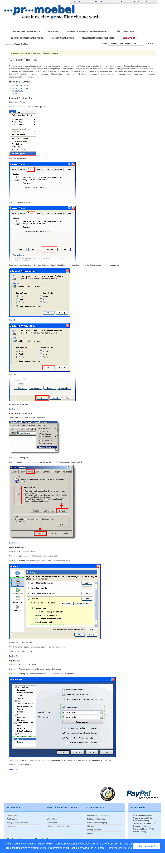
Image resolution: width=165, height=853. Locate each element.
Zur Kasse (138, 2)
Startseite (9, 44)
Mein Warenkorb (123, 2)
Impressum (11, 826)
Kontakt (90, 833)
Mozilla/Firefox (18, 91)
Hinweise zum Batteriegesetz (58, 826)
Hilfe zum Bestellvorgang (97, 823)
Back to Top (13, 409)
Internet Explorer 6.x (20, 88)
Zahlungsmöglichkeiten (96, 819)
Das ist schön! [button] (147, 846)
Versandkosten (52, 839)
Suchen (104, 44)
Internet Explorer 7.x (20, 86)
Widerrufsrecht (52, 819)
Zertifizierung (12, 819)
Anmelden (150, 2)
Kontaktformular (13, 816)
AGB (49, 816)
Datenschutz (52, 823)
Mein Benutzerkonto (82, 2)
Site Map (90, 826)
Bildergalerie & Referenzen (17, 823)
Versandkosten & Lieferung (97, 816)
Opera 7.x (16, 94)
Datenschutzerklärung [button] (119, 848)
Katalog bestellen (94, 830)
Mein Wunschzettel (104, 2)
